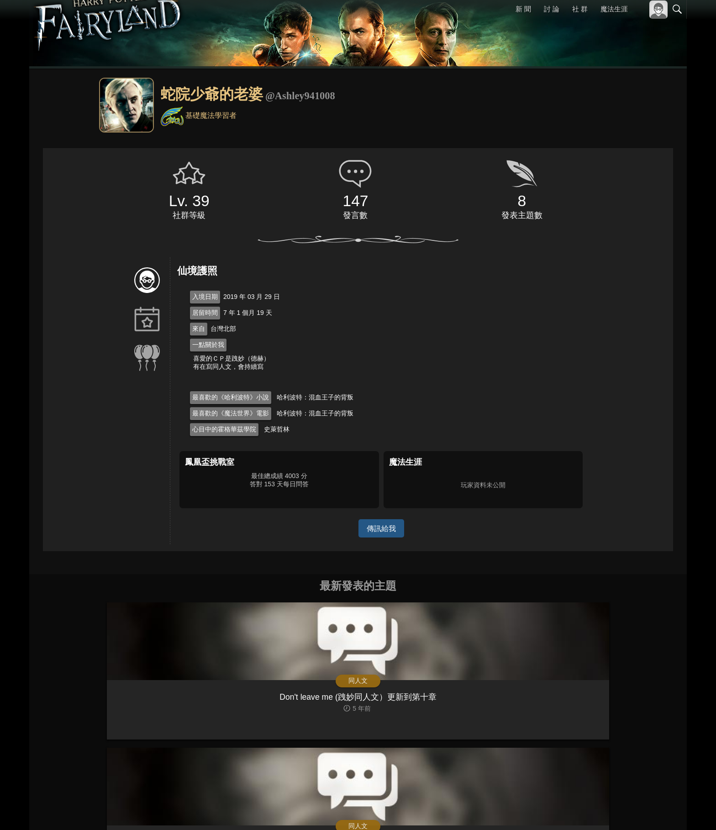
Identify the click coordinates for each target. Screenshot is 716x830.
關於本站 (567, 810)
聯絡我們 (662, 810)
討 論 (552, 9)
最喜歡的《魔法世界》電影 (230, 413)
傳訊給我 (381, 528)
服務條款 (597, 810)
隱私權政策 (630, 810)
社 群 (580, 9)
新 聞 (524, 9)
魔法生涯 (614, 9)
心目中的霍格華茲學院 (224, 429)
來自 (198, 328)
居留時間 (205, 312)
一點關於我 (208, 344)
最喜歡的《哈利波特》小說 (230, 397)
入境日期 (205, 296)
